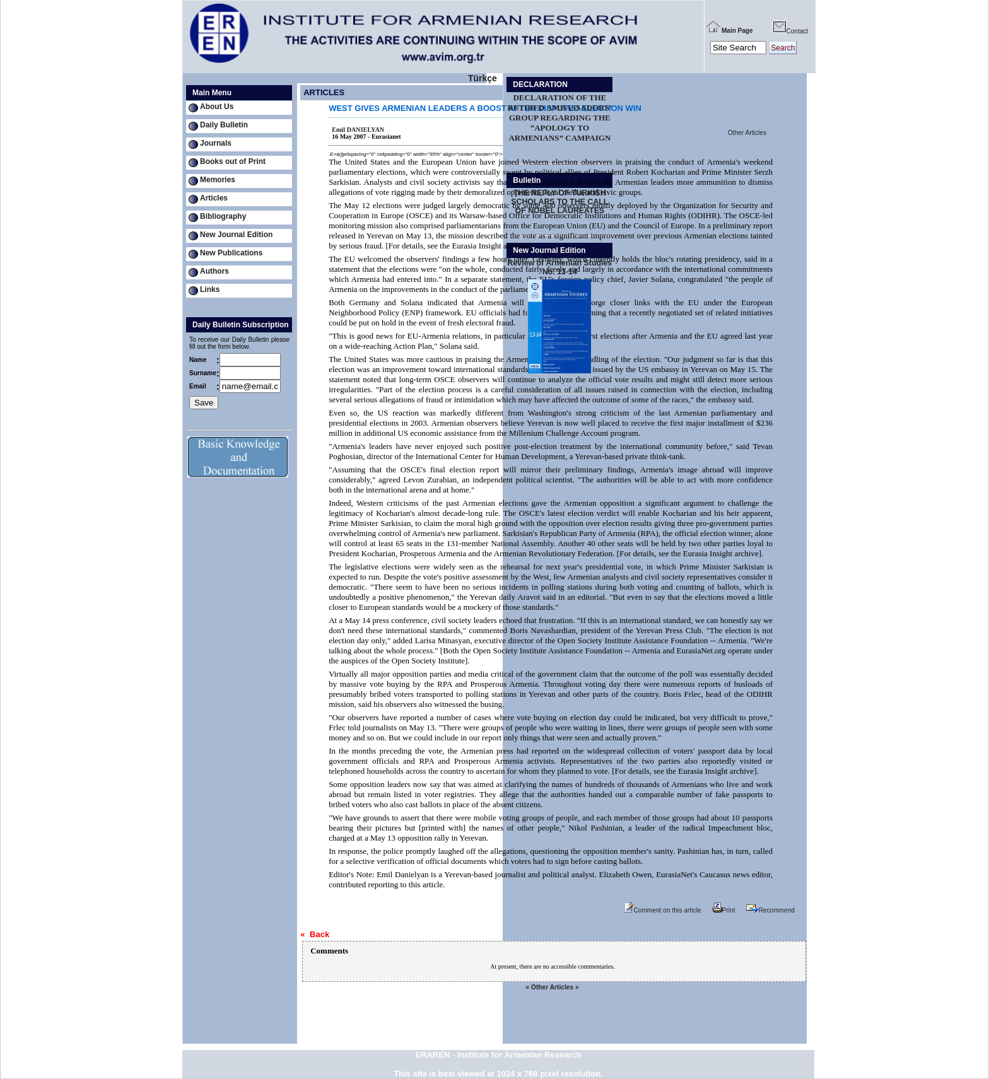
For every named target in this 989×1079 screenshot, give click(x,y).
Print (724, 910)
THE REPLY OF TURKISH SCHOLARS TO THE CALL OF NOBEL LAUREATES (559, 202)
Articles (214, 198)
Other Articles (747, 132)
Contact (789, 31)
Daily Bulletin (224, 124)
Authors (214, 271)
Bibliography (223, 216)
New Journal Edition (236, 234)
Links (209, 289)
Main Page (728, 30)
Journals (215, 143)
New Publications (231, 252)
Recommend (770, 910)
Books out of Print (233, 161)
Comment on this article (662, 910)
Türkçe (482, 78)
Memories (217, 179)
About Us (216, 106)
